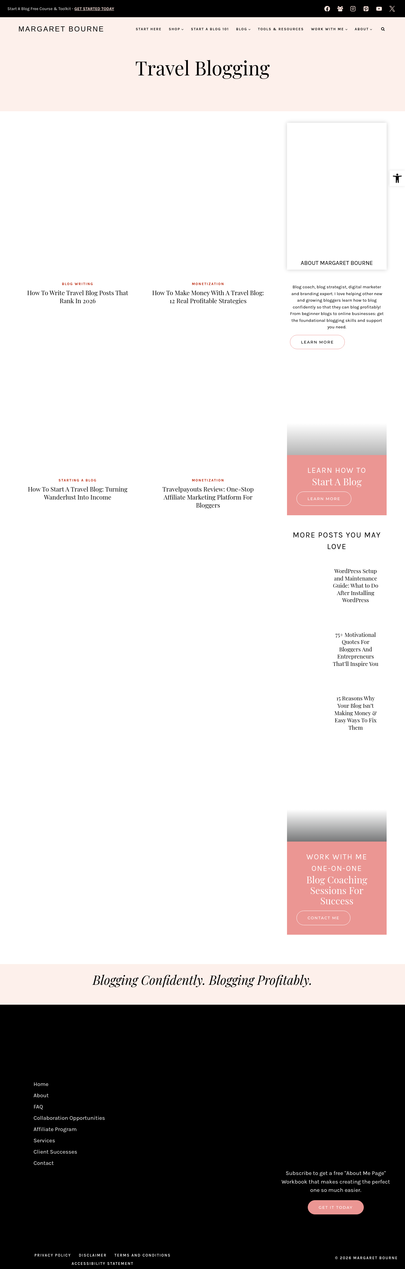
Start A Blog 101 (210, 29)
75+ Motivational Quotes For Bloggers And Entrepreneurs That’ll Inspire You (355, 658)
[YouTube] (379, 8)
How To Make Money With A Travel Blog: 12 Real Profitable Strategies (208, 296)
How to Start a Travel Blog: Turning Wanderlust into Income (78, 492)
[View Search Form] (383, 29)
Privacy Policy (52, 1256)
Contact (44, 1164)
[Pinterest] (366, 8)
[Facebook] (327, 8)
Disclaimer (93, 1256)
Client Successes (55, 1152)
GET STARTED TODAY (94, 8)
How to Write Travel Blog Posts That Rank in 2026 (77, 296)
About (41, 1096)
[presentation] (77, 201)
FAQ (38, 1107)
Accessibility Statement (103, 1264)
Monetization (208, 284)
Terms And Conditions (142, 1256)
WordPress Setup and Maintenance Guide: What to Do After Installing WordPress (355, 588)
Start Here (149, 29)
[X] (392, 8)
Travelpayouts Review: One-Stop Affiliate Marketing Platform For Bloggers (208, 496)
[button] (397, 178)
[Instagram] (353, 8)
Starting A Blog (77, 480)
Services (44, 1141)
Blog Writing (78, 284)
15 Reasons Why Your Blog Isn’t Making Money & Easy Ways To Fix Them (355, 725)
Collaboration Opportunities (69, 1119)
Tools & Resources (281, 29)
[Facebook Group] (340, 8)
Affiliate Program (55, 1130)
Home (41, 1085)
